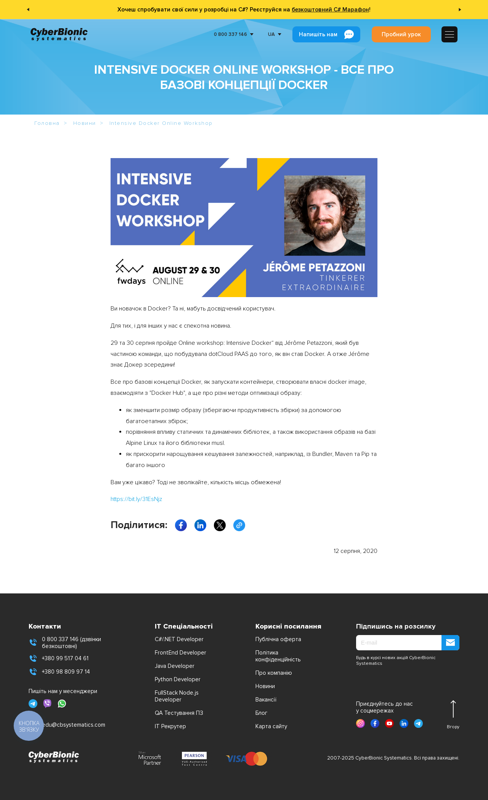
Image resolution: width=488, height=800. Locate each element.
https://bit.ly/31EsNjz (136, 499)
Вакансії (265, 699)
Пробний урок (401, 34)
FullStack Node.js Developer (177, 696)
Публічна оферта (278, 639)
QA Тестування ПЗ (179, 712)
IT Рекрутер (170, 726)
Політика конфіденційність (278, 656)
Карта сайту (271, 726)
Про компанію (273, 672)
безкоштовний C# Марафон (330, 9)
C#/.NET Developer (179, 639)
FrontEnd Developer (180, 652)
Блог (261, 712)
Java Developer (174, 666)
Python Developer (178, 679)
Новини (265, 686)
